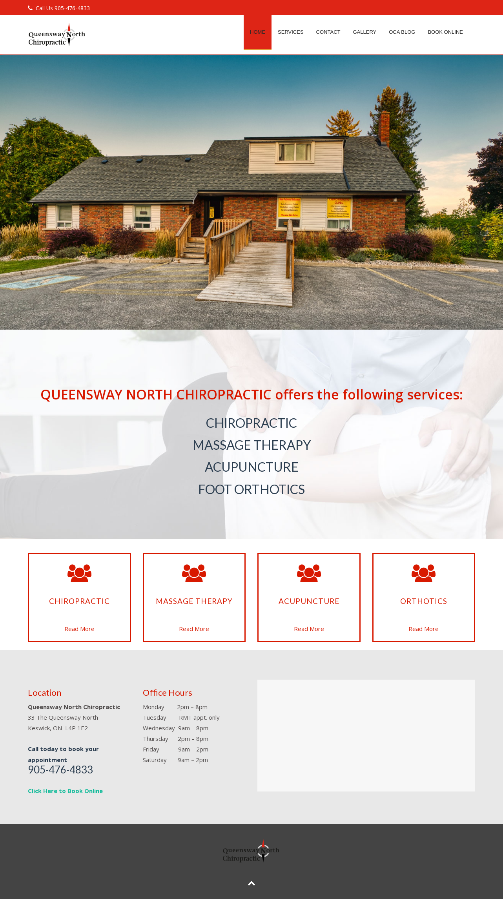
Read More (79, 629)
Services (291, 32)
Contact (328, 32)
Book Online (445, 32)
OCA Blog (402, 32)
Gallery (364, 32)
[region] (251, 192)
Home (257, 32)
